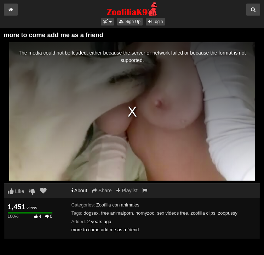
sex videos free (172, 213)
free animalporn (117, 213)
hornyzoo (145, 213)
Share (101, 190)
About (79, 190)
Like (16, 191)
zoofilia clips (202, 213)
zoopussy (227, 213)
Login (155, 21)
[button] (107, 22)
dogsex (91, 213)
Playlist (126, 190)
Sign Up (129, 21)
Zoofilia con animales (117, 205)
